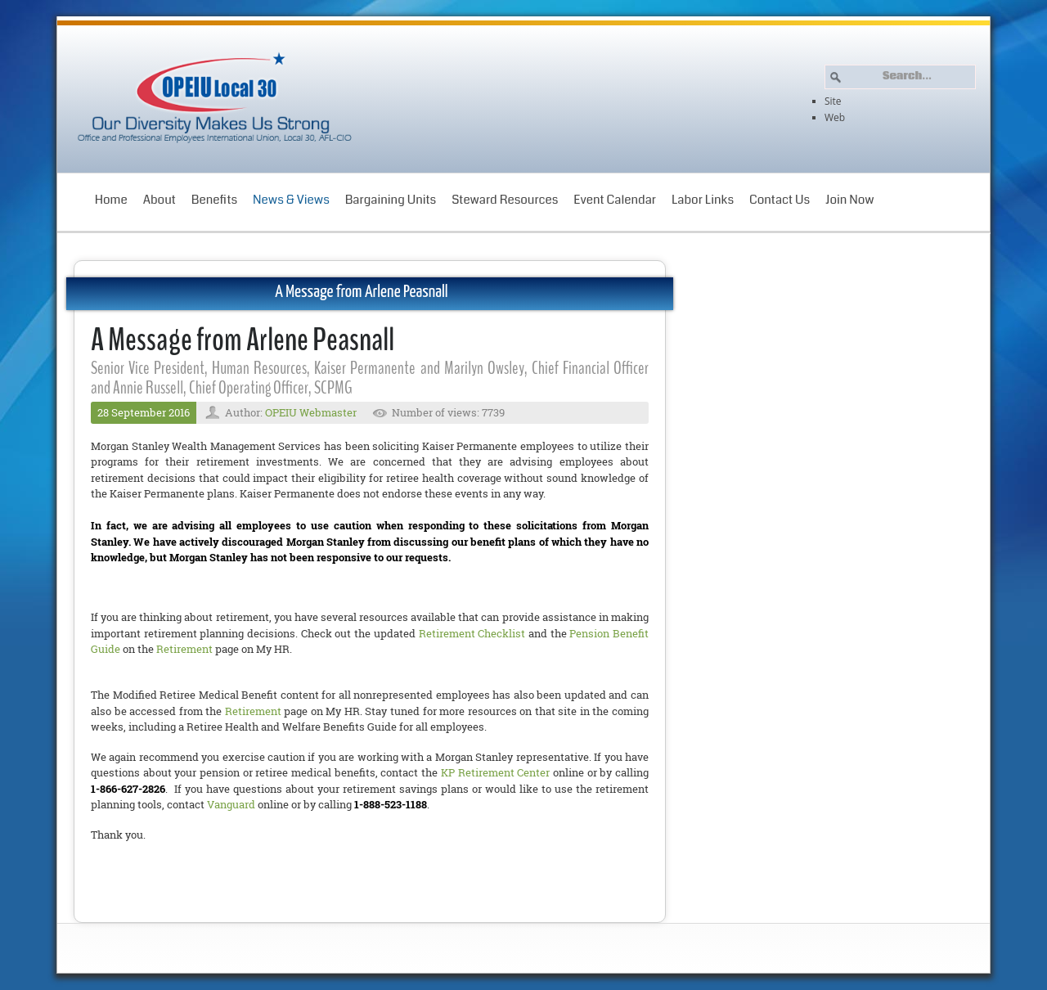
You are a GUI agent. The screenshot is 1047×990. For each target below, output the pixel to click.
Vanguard (231, 804)
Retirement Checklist (472, 633)
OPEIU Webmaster (311, 412)
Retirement (184, 648)
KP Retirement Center (495, 772)
